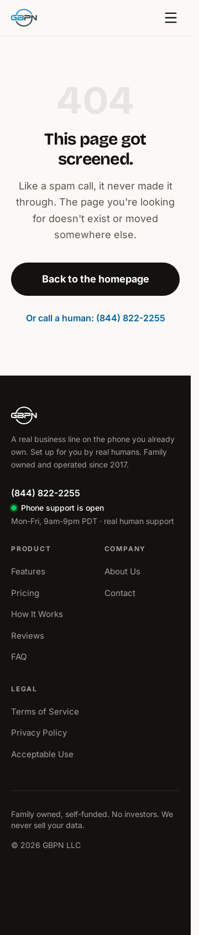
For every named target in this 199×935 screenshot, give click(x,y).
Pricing (25, 593)
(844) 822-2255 (45, 493)
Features (28, 571)
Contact (119, 593)
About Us (122, 571)
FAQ (19, 656)
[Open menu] (171, 17)
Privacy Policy (39, 732)
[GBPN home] (24, 18)
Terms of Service (45, 711)
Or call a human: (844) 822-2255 (95, 317)
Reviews (27, 635)
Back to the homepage (95, 279)
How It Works (37, 614)
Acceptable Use (42, 754)
